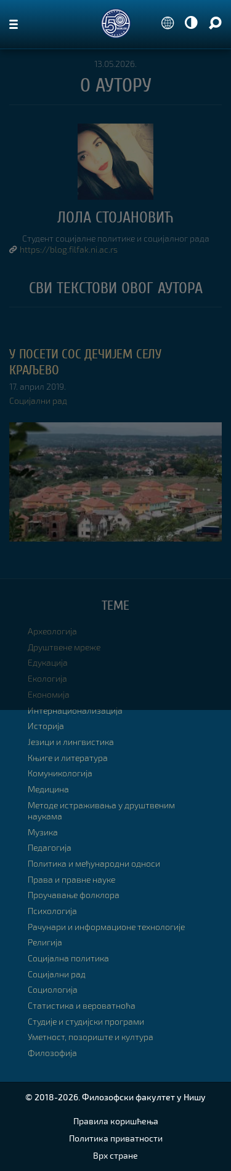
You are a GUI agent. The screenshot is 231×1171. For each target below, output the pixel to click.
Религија (45, 942)
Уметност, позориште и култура (90, 1036)
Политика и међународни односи (94, 863)
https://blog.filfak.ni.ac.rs (69, 249)
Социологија (53, 989)
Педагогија (49, 847)
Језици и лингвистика (71, 741)
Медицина (48, 789)
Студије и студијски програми (86, 1021)
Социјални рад (38, 400)
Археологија (52, 631)
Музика (43, 832)
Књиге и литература (68, 757)
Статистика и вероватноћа (82, 1005)
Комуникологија (60, 773)
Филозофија (52, 1052)
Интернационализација (75, 710)
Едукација (48, 662)
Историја (46, 725)
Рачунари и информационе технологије (106, 926)
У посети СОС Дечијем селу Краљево (85, 362)
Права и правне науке (71, 879)
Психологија (52, 910)
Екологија (47, 678)
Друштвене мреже (64, 647)
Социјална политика (68, 958)
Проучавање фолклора (74, 894)
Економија (49, 694)
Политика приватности (116, 1138)
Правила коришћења (115, 1121)
